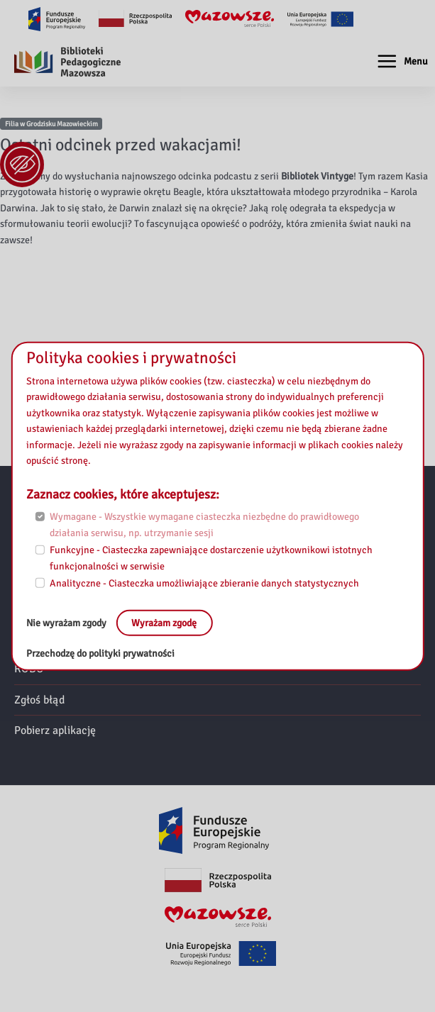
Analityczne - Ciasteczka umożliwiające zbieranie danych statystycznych (204, 583)
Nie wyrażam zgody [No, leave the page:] (67, 622)
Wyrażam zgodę (164, 622)
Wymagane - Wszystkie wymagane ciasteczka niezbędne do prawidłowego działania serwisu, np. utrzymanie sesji (204, 525)
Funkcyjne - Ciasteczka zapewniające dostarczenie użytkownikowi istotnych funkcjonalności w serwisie (211, 558)
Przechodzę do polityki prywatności (100, 653)
